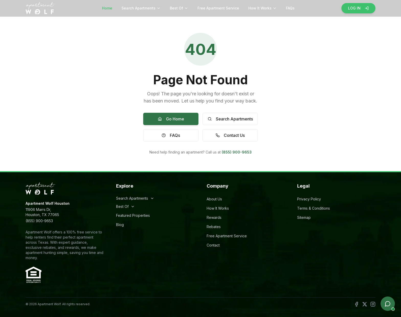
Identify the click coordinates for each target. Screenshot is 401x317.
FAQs (290, 8)
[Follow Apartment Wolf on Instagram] (372, 304)
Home (107, 8)
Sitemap (304, 217)
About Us (214, 199)
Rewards (214, 217)
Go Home (171, 118)
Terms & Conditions (313, 208)
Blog (120, 224)
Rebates (214, 226)
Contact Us (230, 135)
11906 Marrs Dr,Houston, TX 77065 (42, 212)
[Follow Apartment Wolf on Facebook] (356, 304)
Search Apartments (141, 8)
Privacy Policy (309, 199)
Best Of (179, 8)
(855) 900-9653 (237, 152)
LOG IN (358, 8)
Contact (213, 245)
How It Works (262, 8)
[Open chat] (388, 303)
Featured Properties (133, 215)
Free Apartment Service (218, 8)
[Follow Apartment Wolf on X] (364, 304)
